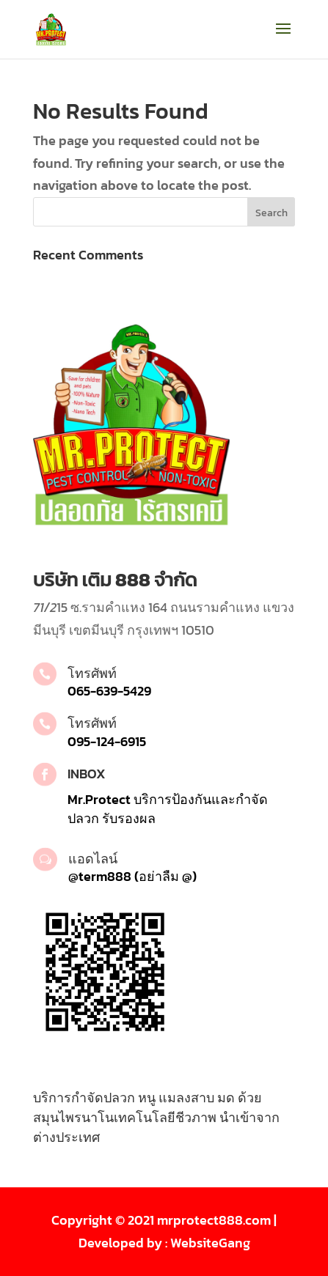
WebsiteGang (210, 1243)
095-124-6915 (107, 741)
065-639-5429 (109, 691)
